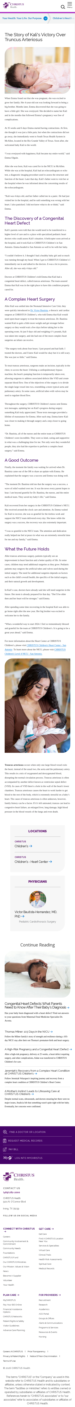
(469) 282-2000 (11, 1192)
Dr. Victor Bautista (39, 310)
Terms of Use (9, 1361)
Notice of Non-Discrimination (43, 1356)
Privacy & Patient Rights (14, 1356)
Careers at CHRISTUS (13, 1351)
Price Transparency (36, 1351)
